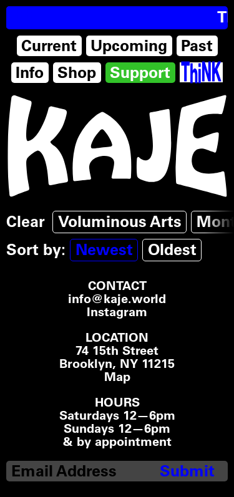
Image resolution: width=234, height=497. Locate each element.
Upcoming (128, 45)
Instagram (117, 312)
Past (197, 45)
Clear (25, 221)
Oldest (172, 249)
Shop (76, 72)
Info (30, 72)
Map (117, 377)
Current (49, 45)
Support (140, 72)
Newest (104, 249)
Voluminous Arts (120, 221)
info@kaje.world (117, 298)
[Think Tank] (201, 72)
